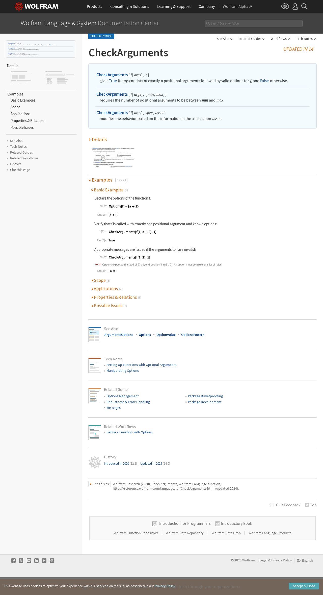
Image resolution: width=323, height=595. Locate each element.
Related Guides (250, 38)
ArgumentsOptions (118, 334)
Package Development (205, 402)
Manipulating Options (122, 370)
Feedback (288, 504)
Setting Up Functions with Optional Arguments (141, 364)
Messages (113, 407)
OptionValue (166, 334)
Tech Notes (304, 38)
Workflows (279, 38)
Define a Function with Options (129, 432)
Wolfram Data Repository (185, 549)
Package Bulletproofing (205, 396)
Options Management (122, 396)
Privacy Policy (281, 576)
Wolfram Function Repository (136, 549)
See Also (223, 38)
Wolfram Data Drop (226, 549)
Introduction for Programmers (184, 539)
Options (145, 334)
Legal (263, 576)
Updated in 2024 (155, 463)
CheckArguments (11, 43)
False (50, 44)
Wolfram (248, 576)
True (12, 44)
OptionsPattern (192, 334)
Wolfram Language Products (270, 549)
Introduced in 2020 (120, 463)
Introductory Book (236, 539)
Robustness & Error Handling (128, 402)
